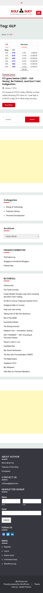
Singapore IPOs (10, 363)
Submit (6, 520)
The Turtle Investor (11, 290)
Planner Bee (8, 266)
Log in (6, 551)
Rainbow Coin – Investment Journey (18, 331)
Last (24, 505)
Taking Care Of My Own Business (17, 314)
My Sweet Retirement (12, 350)
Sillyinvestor (9, 285)
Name (5, 497)
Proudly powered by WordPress (17, 584)
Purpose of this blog (10, 467)
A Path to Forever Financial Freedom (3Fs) (20, 301)
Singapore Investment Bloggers (16, 261)
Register (7, 547)
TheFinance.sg (9, 257)
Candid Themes (25, 587)
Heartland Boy (9, 346)
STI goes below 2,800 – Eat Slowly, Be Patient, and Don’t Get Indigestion (21, 81)
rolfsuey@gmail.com (10, 483)
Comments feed (10, 559)
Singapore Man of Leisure (14, 305)
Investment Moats (11, 322)
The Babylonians (10, 359)
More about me (8, 463)
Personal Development (15, 215)
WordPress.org (10, 564)
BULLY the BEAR (10, 318)
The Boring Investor (11, 326)
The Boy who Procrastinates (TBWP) (18, 355)
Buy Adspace (9, 367)
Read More (9, 105)
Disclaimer (6, 471)
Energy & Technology (14, 207)
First (3, 505)
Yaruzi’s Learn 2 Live (12, 342)
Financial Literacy (8, 74)
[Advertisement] (21, 161)
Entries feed (9, 555)
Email (5, 509)
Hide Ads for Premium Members (17, 371)
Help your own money (12, 309)
